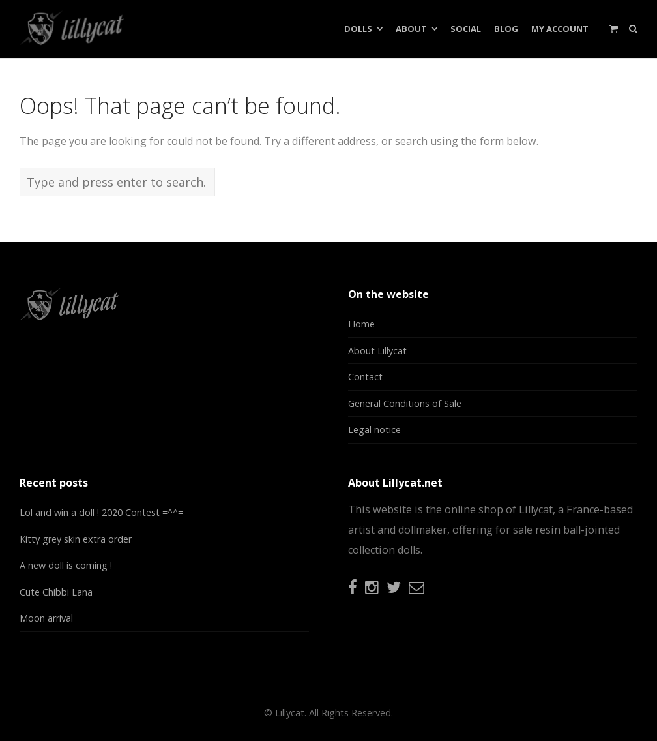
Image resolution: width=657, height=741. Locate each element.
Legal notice (374, 429)
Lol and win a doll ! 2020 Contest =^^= (101, 512)
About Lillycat (377, 350)
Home (361, 324)
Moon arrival (46, 618)
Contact (365, 376)
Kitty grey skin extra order (76, 539)
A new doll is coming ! (66, 565)
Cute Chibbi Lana (56, 592)
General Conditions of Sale (404, 403)
